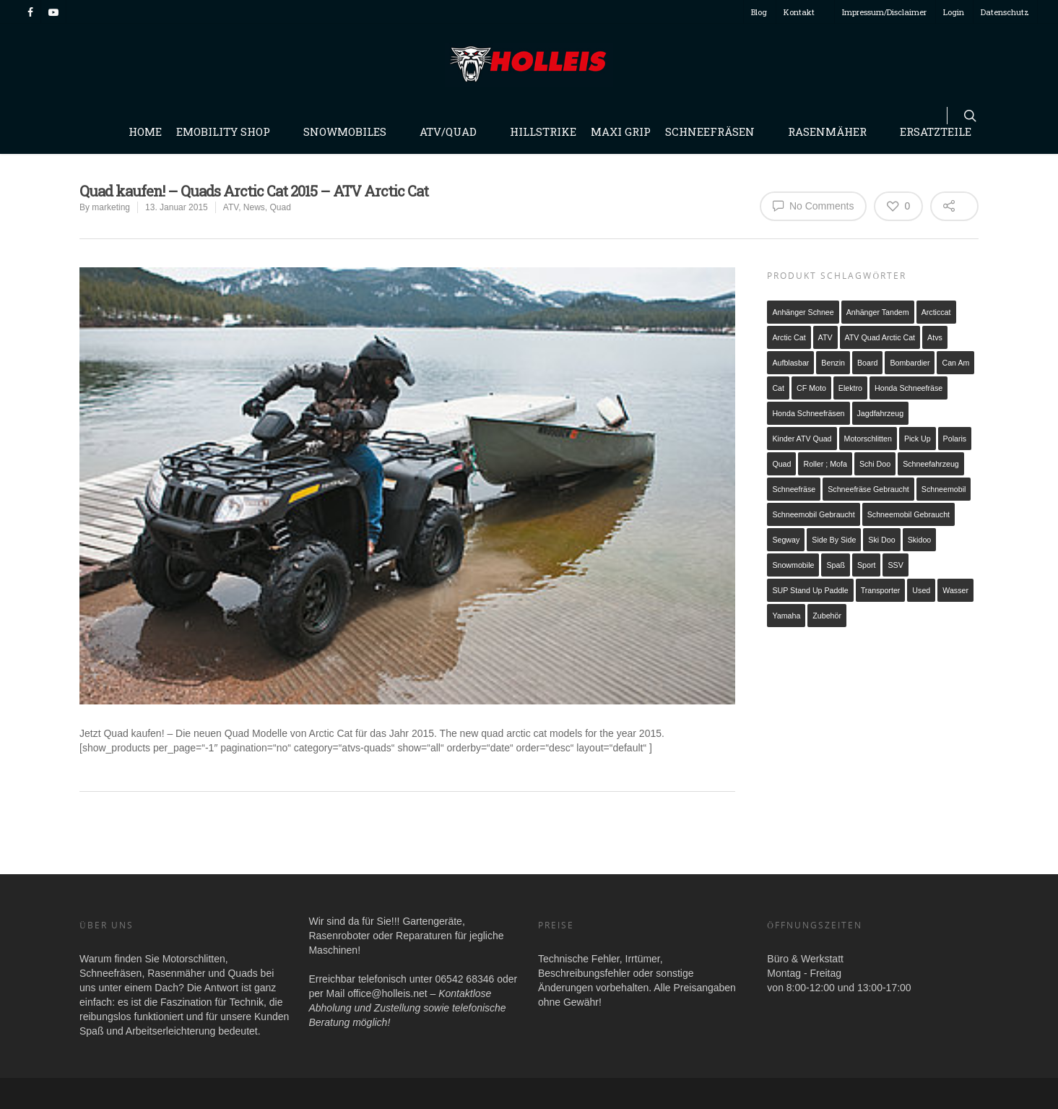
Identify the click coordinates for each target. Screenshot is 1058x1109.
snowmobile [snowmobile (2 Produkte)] (793, 565)
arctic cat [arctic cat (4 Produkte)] (788, 337)
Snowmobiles (351, 131)
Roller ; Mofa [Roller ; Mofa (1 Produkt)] (824, 463)
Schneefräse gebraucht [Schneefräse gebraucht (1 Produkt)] (868, 489)
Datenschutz (1005, 12)
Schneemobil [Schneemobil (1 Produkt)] (944, 489)
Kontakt (806, 12)
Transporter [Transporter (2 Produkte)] (881, 590)
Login (953, 12)
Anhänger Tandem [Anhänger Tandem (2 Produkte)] (877, 312)
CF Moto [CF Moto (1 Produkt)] (811, 388)
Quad (280, 207)
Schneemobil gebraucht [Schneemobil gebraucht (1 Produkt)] (813, 514)
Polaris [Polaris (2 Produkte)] (955, 438)
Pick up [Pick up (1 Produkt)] (917, 438)
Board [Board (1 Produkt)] (867, 362)
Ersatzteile (935, 131)
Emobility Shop (229, 131)
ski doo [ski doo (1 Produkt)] (881, 539)
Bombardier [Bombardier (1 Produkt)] (909, 362)
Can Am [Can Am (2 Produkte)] (955, 362)
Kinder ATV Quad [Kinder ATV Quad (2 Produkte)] (801, 438)
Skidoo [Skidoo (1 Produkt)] (920, 539)
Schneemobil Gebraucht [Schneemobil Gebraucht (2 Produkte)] (908, 514)
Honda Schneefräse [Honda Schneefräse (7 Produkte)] (908, 388)
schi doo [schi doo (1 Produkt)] (874, 463)
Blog (759, 12)
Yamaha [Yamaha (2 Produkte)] (786, 615)
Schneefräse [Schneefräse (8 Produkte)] (793, 489)
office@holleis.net (387, 993)
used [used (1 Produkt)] (921, 590)
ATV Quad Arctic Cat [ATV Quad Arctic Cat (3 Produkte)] (880, 337)
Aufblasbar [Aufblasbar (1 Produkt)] (790, 362)
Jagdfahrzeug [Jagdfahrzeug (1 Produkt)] (880, 413)
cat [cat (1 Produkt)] (778, 388)
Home (145, 131)
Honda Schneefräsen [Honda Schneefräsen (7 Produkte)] (808, 413)
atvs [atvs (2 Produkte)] (934, 337)
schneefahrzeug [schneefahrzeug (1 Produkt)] (931, 463)
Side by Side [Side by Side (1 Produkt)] (834, 539)
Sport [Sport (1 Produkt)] (866, 565)
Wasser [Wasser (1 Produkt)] (955, 590)
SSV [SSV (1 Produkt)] (895, 565)
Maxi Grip (621, 131)
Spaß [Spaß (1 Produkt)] (835, 565)
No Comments (813, 205)
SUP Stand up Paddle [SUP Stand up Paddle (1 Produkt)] (810, 590)
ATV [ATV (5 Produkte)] (825, 337)
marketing (111, 207)
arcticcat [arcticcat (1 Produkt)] (936, 312)
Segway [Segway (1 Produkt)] (785, 539)
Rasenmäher (834, 131)
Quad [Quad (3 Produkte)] (781, 463)
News (254, 207)
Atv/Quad (455, 131)
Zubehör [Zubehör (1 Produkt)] (826, 615)
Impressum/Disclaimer (884, 12)
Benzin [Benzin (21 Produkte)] (833, 362)
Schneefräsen (716, 131)
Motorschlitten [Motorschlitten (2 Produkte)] (868, 438)
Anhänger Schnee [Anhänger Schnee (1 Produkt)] (802, 312)
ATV (230, 207)
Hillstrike (543, 131)
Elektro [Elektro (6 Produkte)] (850, 388)
